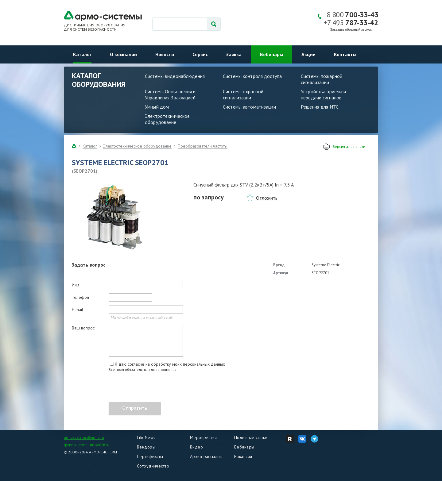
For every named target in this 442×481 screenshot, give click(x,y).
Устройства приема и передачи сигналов (323, 94)
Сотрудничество (153, 466)
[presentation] (118, 388)
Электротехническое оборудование (167, 119)
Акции (308, 54)
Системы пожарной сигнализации (321, 79)
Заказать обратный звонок (351, 29)
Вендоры (146, 447)
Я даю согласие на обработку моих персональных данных (170, 364)
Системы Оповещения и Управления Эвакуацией (170, 94)
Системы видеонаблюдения (175, 76)
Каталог (82, 54)
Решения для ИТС (320, 107)
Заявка (234, 54)
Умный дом (157, 107)
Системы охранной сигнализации (243, 94)
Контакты (345, 54)
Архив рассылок (206, 456)
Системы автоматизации (249, 107)
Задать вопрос (88, 265)
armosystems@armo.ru (84, 437)
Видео (196, 447)
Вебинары (271, 54)
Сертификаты (150, 456)
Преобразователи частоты (202, 146)
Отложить (266, 198)
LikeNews (146, 437)
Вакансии (243, 456)
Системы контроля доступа (252, 76)
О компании (123, 54)
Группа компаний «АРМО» (86, 444)
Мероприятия (203, 437)
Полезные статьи (250, 437)
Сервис (200, 54)
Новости (164, 54)
